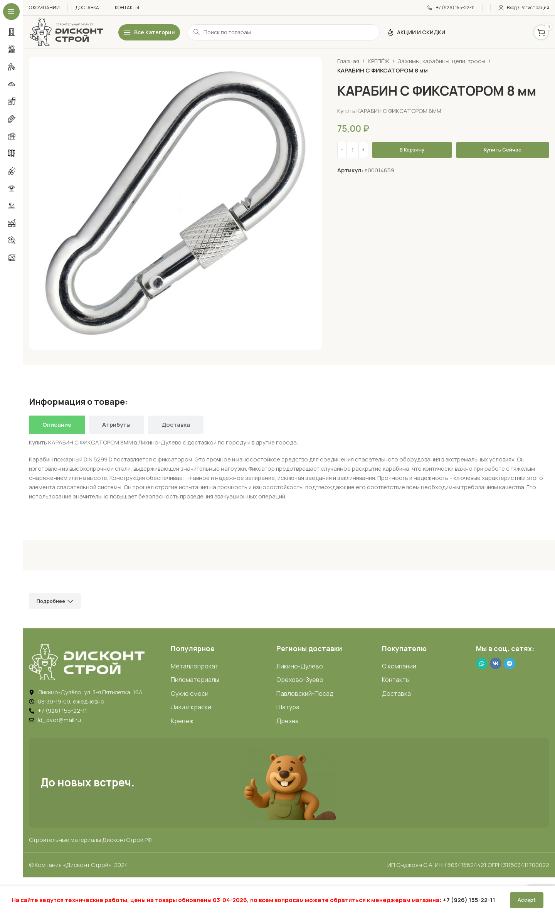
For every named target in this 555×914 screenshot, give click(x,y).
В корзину (412, 149)
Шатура (287, 707)
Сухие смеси (190, 693)
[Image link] (87, 661)
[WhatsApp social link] (482, 663)
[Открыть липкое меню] (149, 32)
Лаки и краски (191, 707)
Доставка (396, 693)
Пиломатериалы (195, 679)
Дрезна (287, 721)
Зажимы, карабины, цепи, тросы (441, 61)
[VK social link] (495, 663)
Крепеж (182, 721)
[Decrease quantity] (342, 150)
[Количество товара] (352, 150)
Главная (348, 61)
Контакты (396, 679)
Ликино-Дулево (299, 666)
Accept (527, 899)
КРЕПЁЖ (378, 61)
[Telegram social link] (509, 663)
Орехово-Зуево (299, 679)
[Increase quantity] (363, 150)
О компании (399, 666)
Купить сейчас (502, 149)
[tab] (57, 425)
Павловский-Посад (304, 693)
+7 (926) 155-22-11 (469, 900)
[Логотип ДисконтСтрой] (66, 32)
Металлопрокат (195, 666)
